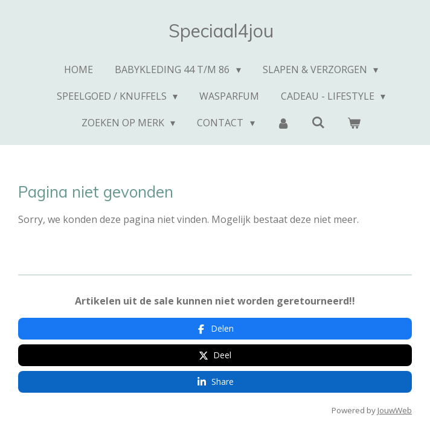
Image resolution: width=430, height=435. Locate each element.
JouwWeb (394, 410)
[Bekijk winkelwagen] (353, 122)
